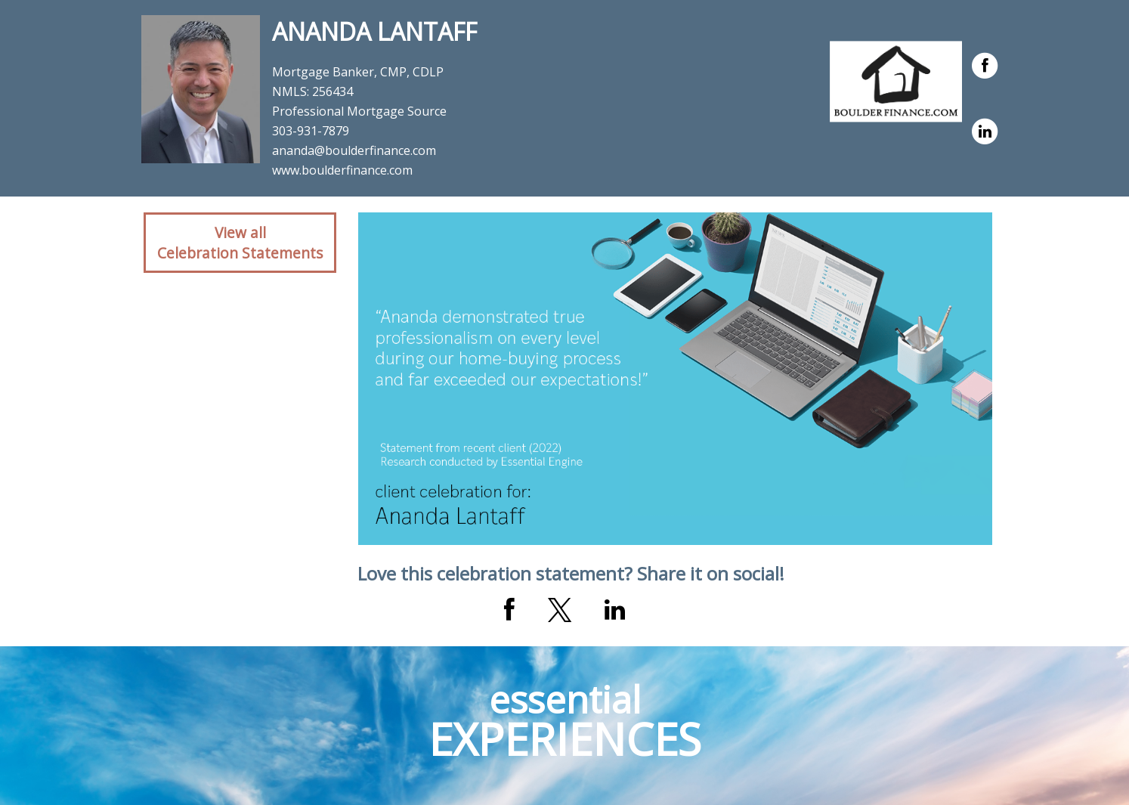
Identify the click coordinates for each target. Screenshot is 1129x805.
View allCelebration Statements (240, 242)
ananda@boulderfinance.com (354, 150)
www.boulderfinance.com (342, 170)
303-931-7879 (310, 130)
